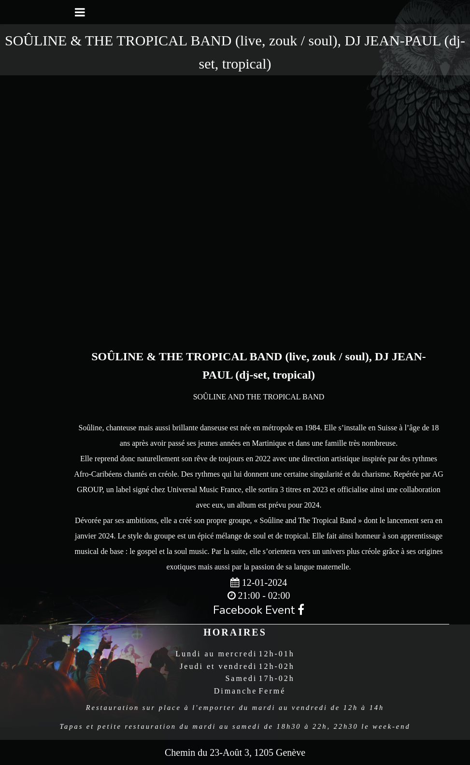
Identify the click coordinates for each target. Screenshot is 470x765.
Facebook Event (258, 610)
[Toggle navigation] (80, 12)
